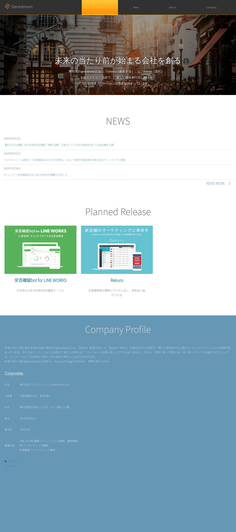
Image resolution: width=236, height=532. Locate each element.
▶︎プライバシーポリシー (11, 466)
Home (100, 7)
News (136, 7)
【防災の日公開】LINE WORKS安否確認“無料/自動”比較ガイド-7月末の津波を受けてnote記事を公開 (59, 145)
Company (211, 7)
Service (172, 7)
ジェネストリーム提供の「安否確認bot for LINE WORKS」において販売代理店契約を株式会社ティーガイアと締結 (64, 160)
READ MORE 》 (219, 183)
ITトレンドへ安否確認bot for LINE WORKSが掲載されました (35, 175)
